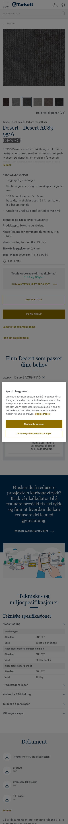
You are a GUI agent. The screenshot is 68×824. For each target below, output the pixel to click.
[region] (34, 412)
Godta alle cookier (34, 424)
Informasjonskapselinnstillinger (34, 433)
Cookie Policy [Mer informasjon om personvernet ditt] (42, 414)
